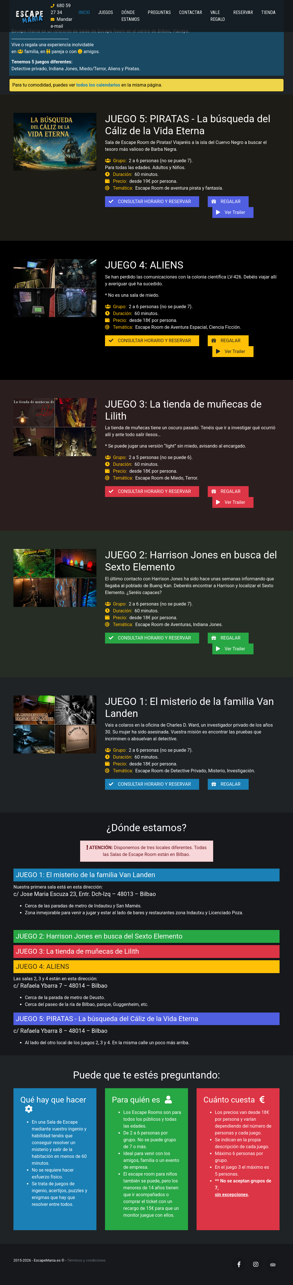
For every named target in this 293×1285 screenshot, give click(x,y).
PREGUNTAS (159, 12)
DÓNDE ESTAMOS (130, 16)
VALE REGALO (217, 16)
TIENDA (268, 12)
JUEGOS (105, 12)
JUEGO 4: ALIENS (144, 265)
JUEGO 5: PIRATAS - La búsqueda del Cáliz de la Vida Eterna (187, 125)
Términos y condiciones (86, 1260)
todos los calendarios (98, 85)
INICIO (84, 12)
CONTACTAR (190, 12)
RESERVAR (243, 12)
